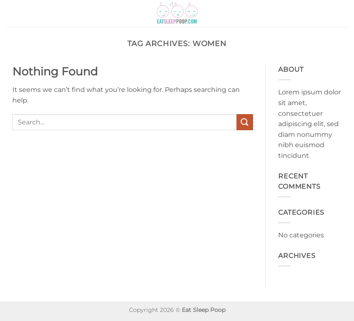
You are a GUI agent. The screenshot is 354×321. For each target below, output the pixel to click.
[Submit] (245, 122)
